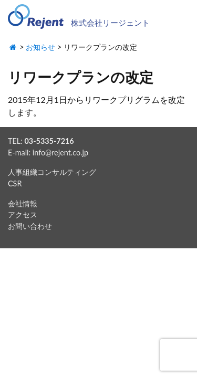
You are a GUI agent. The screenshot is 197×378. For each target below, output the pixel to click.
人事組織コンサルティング (52, 171)
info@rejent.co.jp (60, 152)
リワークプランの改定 (80, 77)
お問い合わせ (30, 226)
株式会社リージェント (110, 22)
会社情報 (22, 203)
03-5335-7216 (49, 140)
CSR (15, 183)
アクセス (22, 214)
